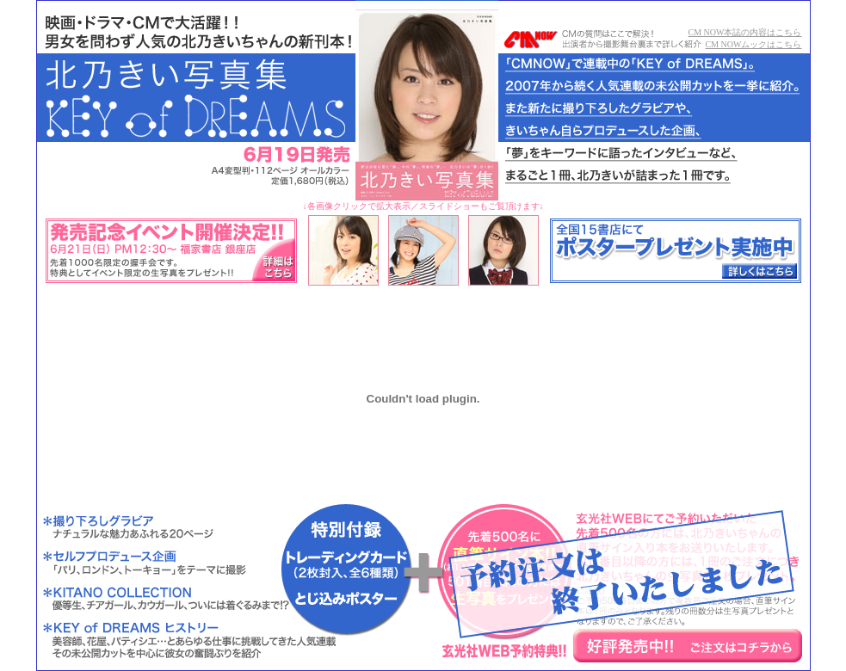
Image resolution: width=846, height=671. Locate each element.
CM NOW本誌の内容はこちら (745, 32)
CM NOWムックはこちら (754, 44)
